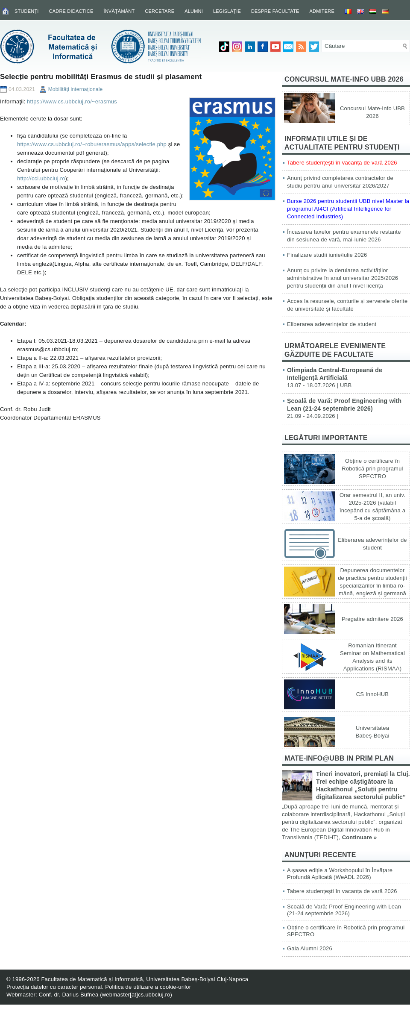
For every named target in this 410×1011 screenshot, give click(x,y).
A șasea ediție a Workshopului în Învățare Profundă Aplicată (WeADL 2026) (339, 873)
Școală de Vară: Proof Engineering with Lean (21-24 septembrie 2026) (344, 910)
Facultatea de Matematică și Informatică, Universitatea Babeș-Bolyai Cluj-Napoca (144, 979)
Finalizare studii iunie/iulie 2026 (327, 255)
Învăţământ (119, 11)
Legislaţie (227, 11)
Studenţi (27, 11)
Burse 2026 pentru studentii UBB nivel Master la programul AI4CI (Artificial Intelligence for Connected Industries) (348, 209)
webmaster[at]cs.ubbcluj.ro (136, 994)
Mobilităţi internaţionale (75, 89)
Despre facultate (275, 11)
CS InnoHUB (372, 694)
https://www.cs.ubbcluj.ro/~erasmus (72, 101)
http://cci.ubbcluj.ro (41, 178)
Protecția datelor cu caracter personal (54, 987)
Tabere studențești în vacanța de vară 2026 (342, 162)
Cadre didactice (71, 11)
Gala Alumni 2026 (309, 948)
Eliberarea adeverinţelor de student (331, 324)
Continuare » (359, 837)
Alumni (193, 11)
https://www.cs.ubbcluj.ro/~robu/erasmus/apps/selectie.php (92, 144)
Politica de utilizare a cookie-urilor (148, 987)
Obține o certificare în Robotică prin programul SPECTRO (372, 468)
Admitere (322, 11)
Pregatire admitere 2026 (372, 619)
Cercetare (159, 11)
